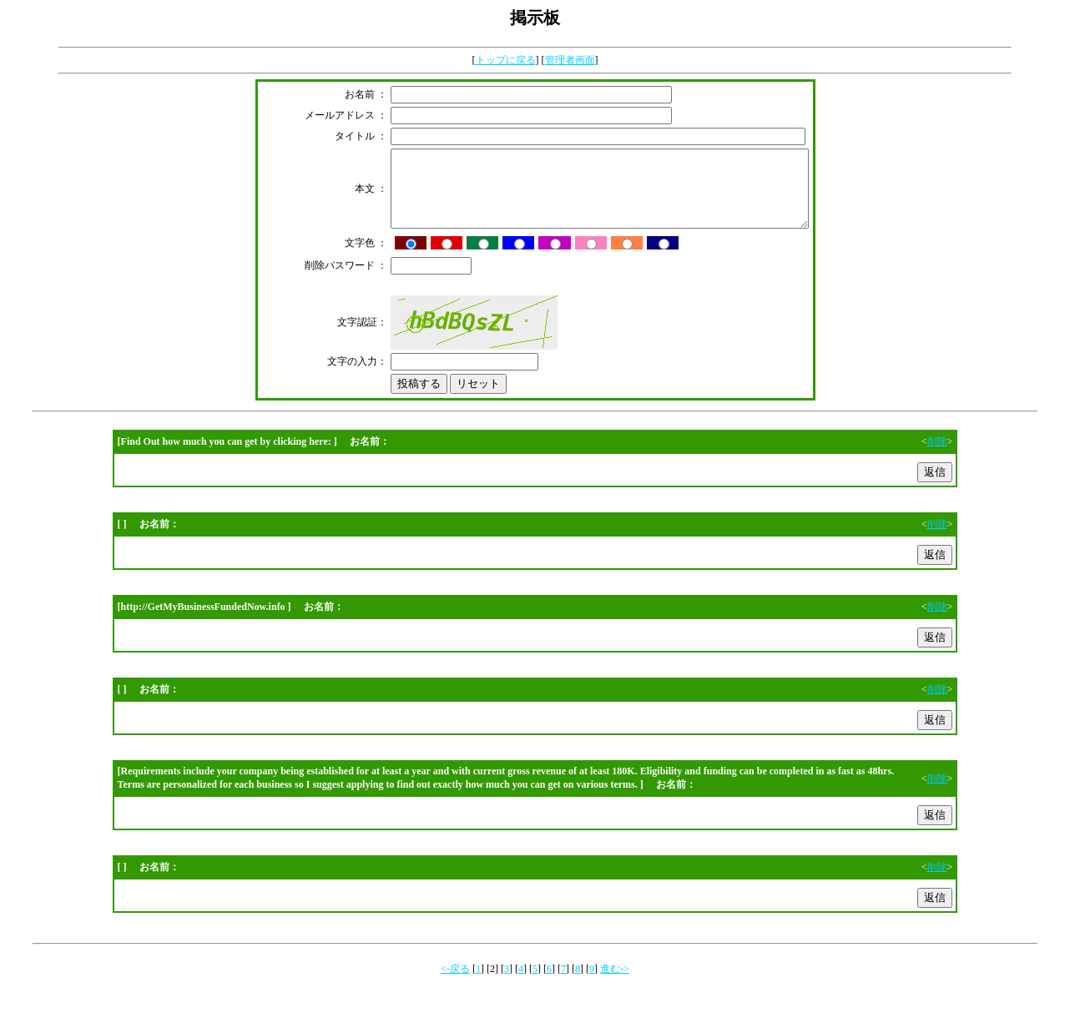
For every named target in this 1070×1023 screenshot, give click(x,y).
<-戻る (455, 984)
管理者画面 (570, 60)
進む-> (614, 984)
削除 (937, 456)
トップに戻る (506, 60)
